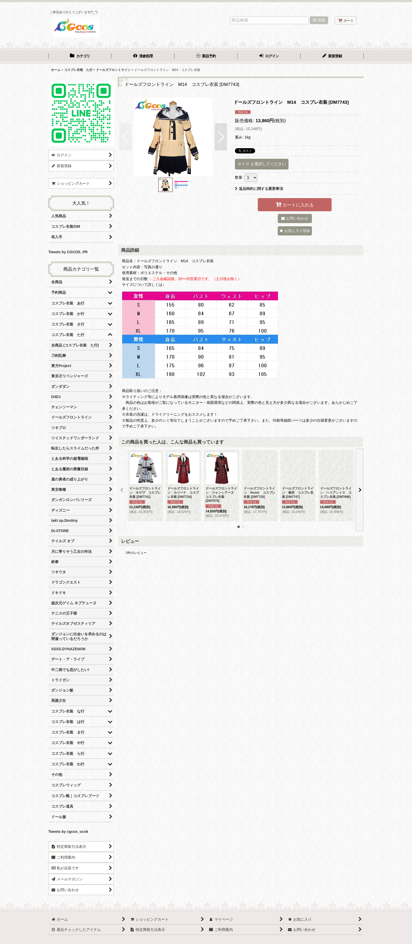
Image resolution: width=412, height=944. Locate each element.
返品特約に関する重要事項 (259, 189)
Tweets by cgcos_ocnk (68, 831)
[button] (125, 137)
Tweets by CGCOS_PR (67, 252)
